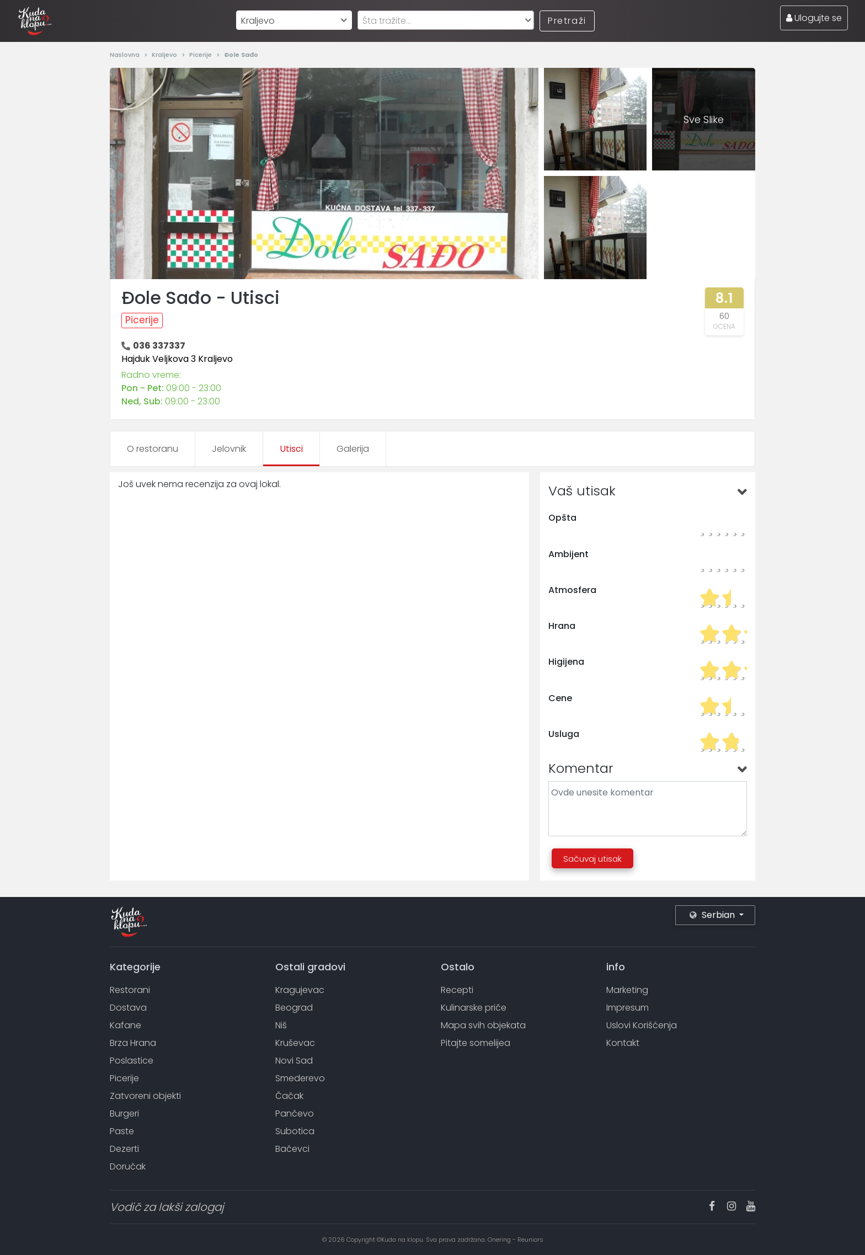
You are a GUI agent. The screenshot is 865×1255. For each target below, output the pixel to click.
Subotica (294, 1131)
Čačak (289, 1096)
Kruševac (295, 1043)
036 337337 (159, 345)
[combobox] (294, 20)
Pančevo (294, 1113)
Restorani (130, 990)
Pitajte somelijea (475, 1043)
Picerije (201, 54)
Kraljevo (165, 54)
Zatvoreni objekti (145, 1096)
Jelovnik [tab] (229, 448)
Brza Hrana (133, 1043)
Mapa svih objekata (483, 1025)
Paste (122, 1131)
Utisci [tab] (291, 448)
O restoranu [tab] (152, 448)
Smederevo (300, 1078)
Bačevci (292, 1148)
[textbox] (445, 20)
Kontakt (622, 1043)
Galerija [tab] (353, 448)
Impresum (627, 1007)
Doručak (128, 1166)
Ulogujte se (814, 18)
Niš (281, 1025)
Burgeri (124, 1113)
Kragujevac (299, 990)
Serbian (713, 915)
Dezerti (124, 1148)
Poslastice (131, 1060)
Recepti (457, 990)
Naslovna (125, 54)
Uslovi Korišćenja (641, 1025)
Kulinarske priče (473, 1007)
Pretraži (567, 20)
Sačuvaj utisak (592, 858)
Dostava (128, 1007)
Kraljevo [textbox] (258, 20)
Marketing (627, 990)
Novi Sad (294, 1060)
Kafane (125, 1025)
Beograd (294, 1007)
